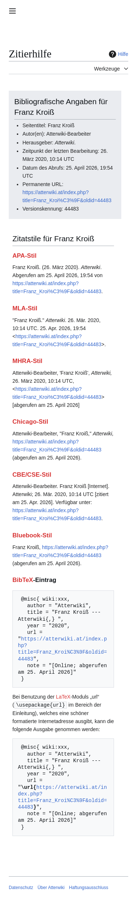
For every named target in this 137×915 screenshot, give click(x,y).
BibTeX (22, 579)
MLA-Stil (24, 308)
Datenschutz (21, 887)
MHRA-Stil (27, 361)
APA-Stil (24, 255)
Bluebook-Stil (32, 535)
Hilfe (117, 54)
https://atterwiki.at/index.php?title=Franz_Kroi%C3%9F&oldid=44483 (62, 648)
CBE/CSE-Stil (31, 474)
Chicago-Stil (30, 421)
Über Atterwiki (51, 887)
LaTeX (63, 697)
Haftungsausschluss (88, 887)
